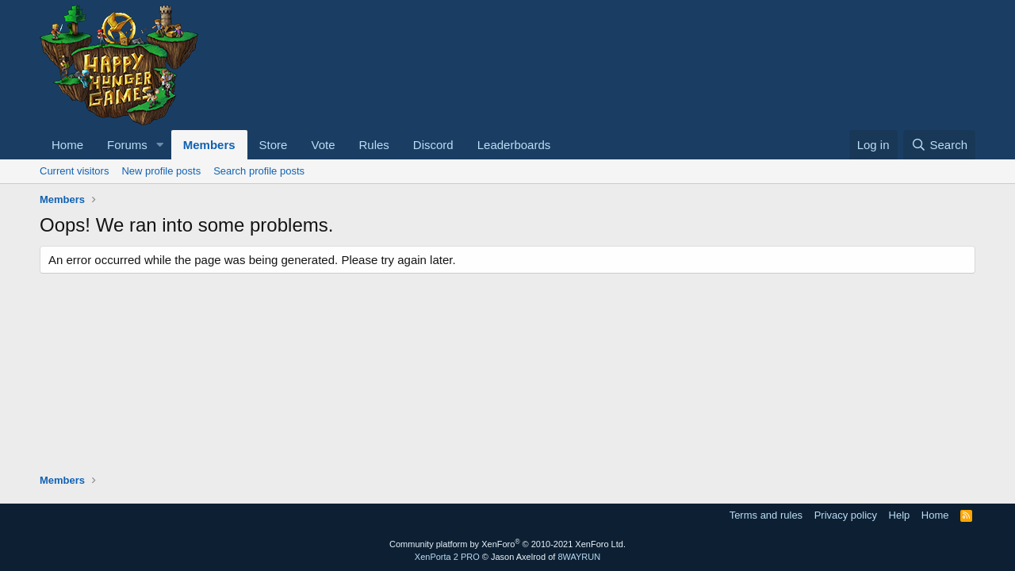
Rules (373, 144)
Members (209, 144)
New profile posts (161, 171)
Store (273, 144)
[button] (160, 144)
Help (899, 515)
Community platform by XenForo (507, 544)
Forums (127, 144)
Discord (433, 144)
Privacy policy (845, 515)
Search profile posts (258, 171)
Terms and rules (766, 515)
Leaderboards (514, 144)
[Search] (939, 144)
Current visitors (74, 171)
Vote (323, 144)
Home (67, 144)
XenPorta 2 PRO (447, 556)
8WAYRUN (578, 556)
